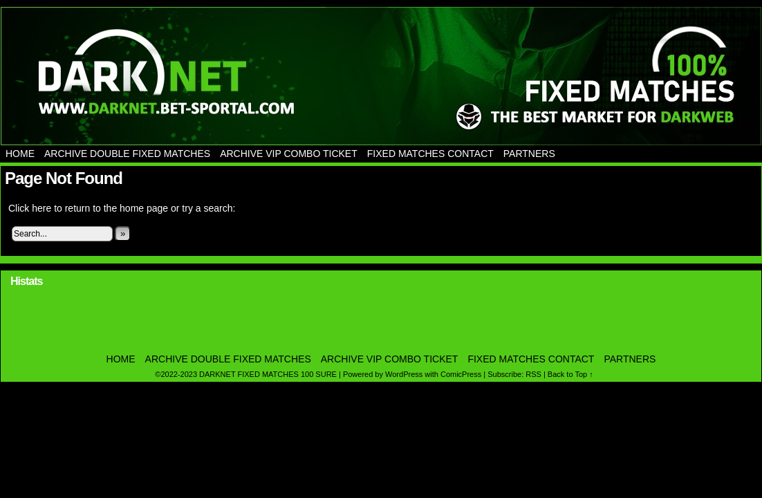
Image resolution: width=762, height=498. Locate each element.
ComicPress (460, 374)
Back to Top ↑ (570, 374)
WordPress (403, 374)
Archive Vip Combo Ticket (288, 153)
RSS (533, 374)
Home (20, 153)
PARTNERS (529, 153)
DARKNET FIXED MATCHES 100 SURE (381, 76)
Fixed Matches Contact (430, 153)
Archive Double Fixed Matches (127, 153)
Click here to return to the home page (88, 208)
